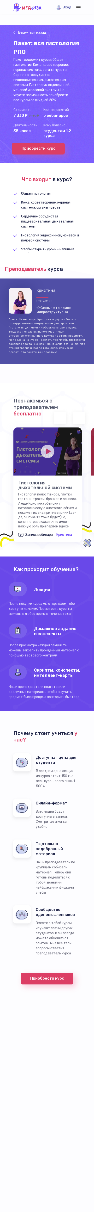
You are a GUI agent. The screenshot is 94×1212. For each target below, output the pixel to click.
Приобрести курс (38, 148)
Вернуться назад (32, 33)
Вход (67, 7)
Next (79, 418)
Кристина (64, 535)
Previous (60, 418)
